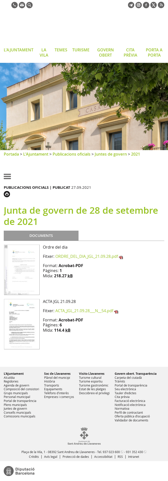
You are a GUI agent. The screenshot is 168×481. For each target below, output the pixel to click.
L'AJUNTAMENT (18, 50)
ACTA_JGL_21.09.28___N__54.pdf (84, 310)
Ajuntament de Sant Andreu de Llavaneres (43, 28)
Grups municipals (16, 393)
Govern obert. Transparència (136, 374)
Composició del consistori (21, 389)
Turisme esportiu (90, 381)
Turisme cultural (90, 378)
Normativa (122, 408)
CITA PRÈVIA (130, 52)
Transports (51, 385)
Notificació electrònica (130, 405)
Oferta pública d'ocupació (132, 416)
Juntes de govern (111, 154)
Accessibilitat (103, 457)
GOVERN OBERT (105, 52)
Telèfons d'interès (56, 393)
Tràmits (120, 381)
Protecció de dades (76, 457)
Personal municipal (17, 397)
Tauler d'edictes (125, 393)
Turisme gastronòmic (93, 385)
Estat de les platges (92, 389)
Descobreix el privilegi (94, 393)
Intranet (133, 457)
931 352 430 (134, 452)
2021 (135, 154)
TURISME (80, 50)
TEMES (61, 50)
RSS (120, 457)
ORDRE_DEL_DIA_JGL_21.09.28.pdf (86, 256)
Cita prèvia (122, 397)
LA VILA (44, 52)
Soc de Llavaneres (57, 374)
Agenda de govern (16, 385)
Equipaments (53, 389)
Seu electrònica (125, 389)
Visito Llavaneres (91, 374)
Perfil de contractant (129, 412)
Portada (11, 154)
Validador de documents (131, 420)
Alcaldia (9, 378)
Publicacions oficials (71, 154)
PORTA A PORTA (154, 52)
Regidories (11, 381)
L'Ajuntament (35, 154)
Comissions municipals (19, 416)
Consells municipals (17, 412)
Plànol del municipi (57, 378)
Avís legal (50, 457)
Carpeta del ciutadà (128, 378)
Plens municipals (15, 405)
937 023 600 (111, 452)
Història (49, 381)
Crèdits (34, 457)
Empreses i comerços (59, 397)
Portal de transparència (20, 401)
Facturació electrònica (130, 401)
